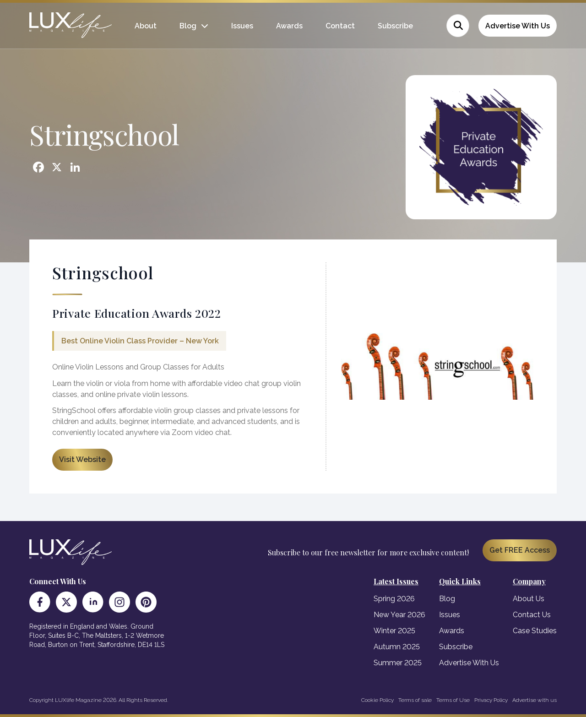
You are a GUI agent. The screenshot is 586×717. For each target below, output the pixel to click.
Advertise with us (534, 700)
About (146, 26)
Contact (340, 26)
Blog (187, 26)
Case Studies (535, 630)
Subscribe (395, 26)
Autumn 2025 (397, 646)
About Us (528, 598)
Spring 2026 (394, 598)
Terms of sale (415, 700)
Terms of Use (453, 700)
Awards (289, 26)
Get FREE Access (519, 550)
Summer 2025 (398, 662)
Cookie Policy (377, 700)
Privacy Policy (491, 700)
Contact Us (532, 614)
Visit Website (82, 459)
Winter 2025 (394, 630)
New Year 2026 (399, 614)
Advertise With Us (517, 26)
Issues (242, 26)
